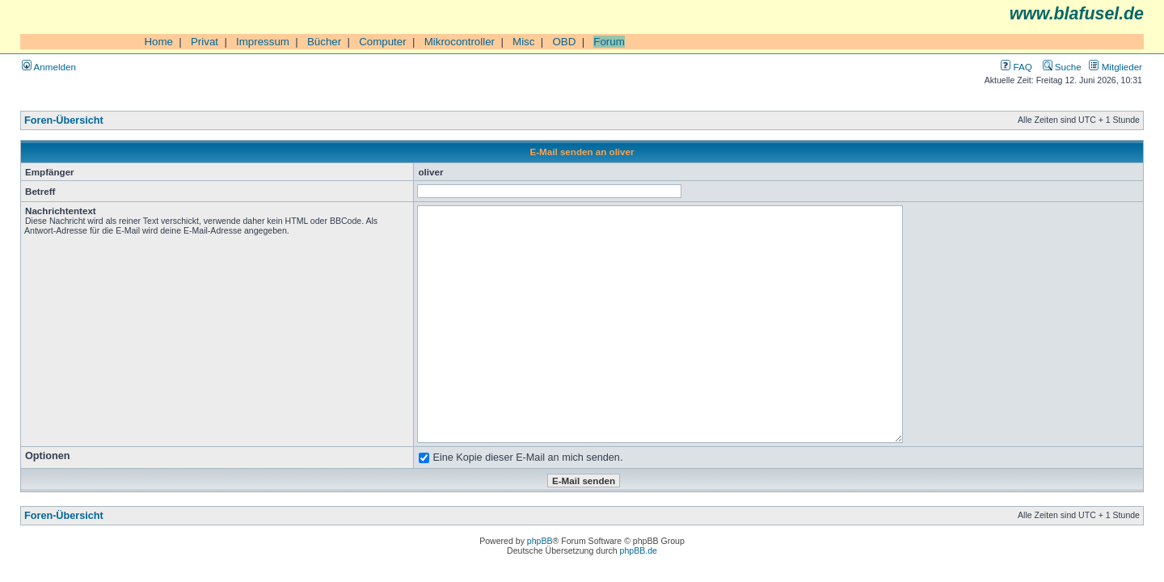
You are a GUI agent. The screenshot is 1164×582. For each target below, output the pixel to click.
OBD (564, 42)
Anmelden (49, 66)
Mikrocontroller (459, 42)
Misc (523, 42)
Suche (1062, 66)
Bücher (324, 42)
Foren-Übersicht (63, 120)
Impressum (262, 42)
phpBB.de (638, 550)
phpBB (540, 541)
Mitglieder (1115, 66)
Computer (383, 42)
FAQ (1016, 66)
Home (158, 42)
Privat (204, 42)
